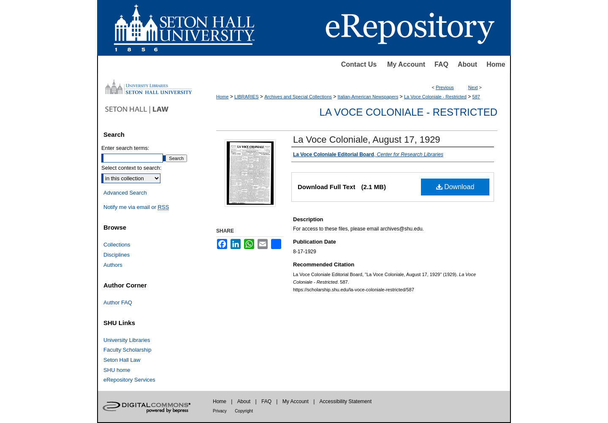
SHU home (116, 370)
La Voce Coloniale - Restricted (435, 96)
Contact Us (359, 64)
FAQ (441, 64)
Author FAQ (117, 302)
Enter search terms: (125, 148)
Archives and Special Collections (298, 96)
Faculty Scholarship (127, 350)
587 (476, 96)
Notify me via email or (136, 207)
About (467, 64)
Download (455, 186)
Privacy (220, 411)
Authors (112, 265)
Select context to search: (131, 168)
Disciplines (116, 255)
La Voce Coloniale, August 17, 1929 (366, 139)
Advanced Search (125, 193)
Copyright (244, 411)
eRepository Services (129, 380)
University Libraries (126, 340)
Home (495, 64)
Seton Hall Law (121, 360)
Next (473, 87)
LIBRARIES (246, 96)
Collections (116, 244)
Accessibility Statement (346, 401)
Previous (445, 87)
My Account (406, 64)
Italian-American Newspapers (368, 96)
